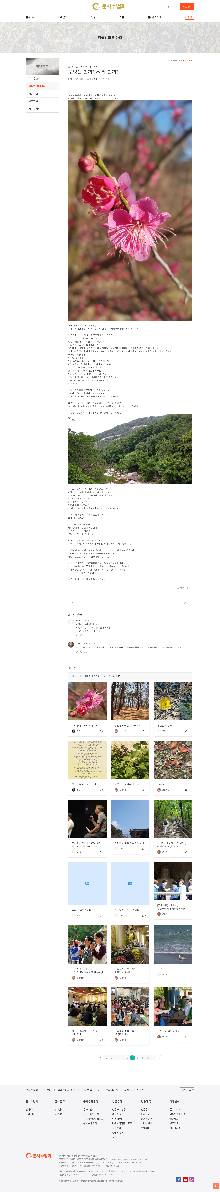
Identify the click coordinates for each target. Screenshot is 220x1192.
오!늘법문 (145, 1128)
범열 (70, 79)
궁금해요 (33, 93)
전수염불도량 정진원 (93, 1118)
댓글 (86, 635)
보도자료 (33, 101)
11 (154, 1057)
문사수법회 (88, 1109)
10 (148, 1057)
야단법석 (174, 60)
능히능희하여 (81, 643)
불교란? (58, 1114)
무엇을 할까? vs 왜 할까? (93, 72)
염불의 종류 (118, 1132)
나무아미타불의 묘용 (122, 1123)
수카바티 (30, 1114)
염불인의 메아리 (37, 86)
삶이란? (58, 1109)
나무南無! (117, 1118)
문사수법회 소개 (91, 1114)
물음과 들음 (146, 1118)
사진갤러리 (34, 108)
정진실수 (116, 1137)
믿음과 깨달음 (119, 1109)
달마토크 (30, 1109)
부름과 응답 (118, 1114)
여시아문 (145, 1114)
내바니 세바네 (148, 1123)
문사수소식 (34, 78)
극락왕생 (116, 1128)
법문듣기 (145, 1109)
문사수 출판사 (90, 1123)
